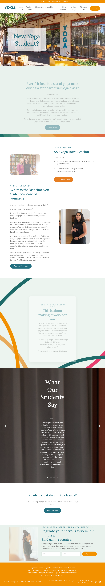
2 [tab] (51, 478)
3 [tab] (54, 478)
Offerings (83, 8)
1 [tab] (48, 478)
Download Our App (55, 581)
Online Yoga (73, 8)
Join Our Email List (83, 581)
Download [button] (89, 554)
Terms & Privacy (83, 583)
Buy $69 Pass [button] (52, 511)
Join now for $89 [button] (63, 179)
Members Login (69, 581)
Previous (6, 426)
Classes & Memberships (44, 8)
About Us (20, 8)
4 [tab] (57, 478)
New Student (63, 8)
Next (99, 426)
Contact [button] (95, 8)
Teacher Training (28, 8)
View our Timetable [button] (21, 266)
